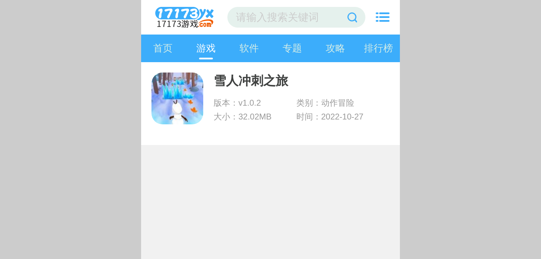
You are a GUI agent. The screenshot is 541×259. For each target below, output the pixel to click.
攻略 (335, 48)
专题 (292, 48)
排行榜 (378, 48)
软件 (249, 48)
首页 (163, 48)
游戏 (206, 48)
